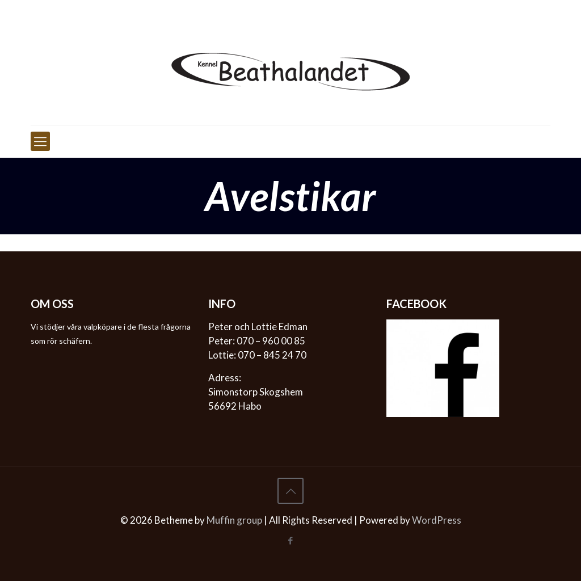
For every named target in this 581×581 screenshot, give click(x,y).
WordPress (436, 520)
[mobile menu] (40, 141)
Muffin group (234, 520)
